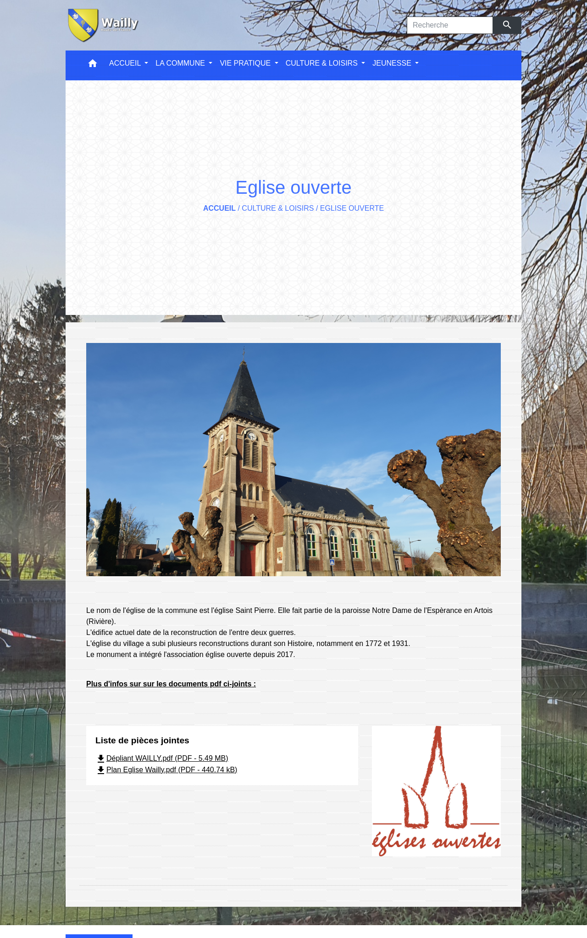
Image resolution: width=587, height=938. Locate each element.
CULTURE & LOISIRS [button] (323, 63)
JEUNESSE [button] (392, 63)
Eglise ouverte (352, 208)
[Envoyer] (507, 25)
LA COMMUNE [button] (181, 63)
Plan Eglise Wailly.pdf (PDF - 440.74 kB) (166, 770)
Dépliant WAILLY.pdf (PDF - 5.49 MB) (161, 758)
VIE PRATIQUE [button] (246, 63)
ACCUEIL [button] (126, 63)
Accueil (219, 208)
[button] (92, 65)
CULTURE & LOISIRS (278, 208)
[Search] (450, 25)
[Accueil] (102, 25)
